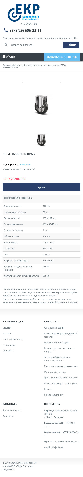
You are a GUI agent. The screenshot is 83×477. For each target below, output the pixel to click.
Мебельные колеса (55, 371)
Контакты (8, 350)
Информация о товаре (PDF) (20, 169)
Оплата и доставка (13, 338)
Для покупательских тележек (60, 377)
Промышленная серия (56, 342)
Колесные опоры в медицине (60, 383)
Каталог (17, 65)
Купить (41, 187)
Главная (7, 65)
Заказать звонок (12, 410)
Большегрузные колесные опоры (41, 65)
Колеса (48, 388)
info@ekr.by (57, 447)
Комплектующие (53, 394)
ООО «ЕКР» (16, 466)
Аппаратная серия (54, 327)
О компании (9, 344)
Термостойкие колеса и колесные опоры (57, 358)
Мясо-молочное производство (61, 366)
